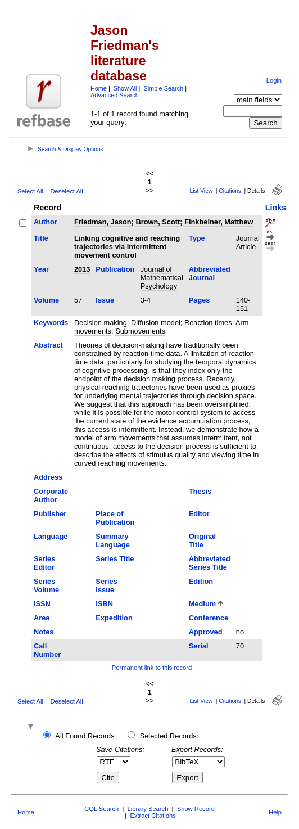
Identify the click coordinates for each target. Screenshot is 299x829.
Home (98, 88)
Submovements (140, 331)
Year (41, 269)
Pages (199, 300)
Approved (206, 632)
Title (41, 238)
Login (274, 80)
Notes (44, 632)
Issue (105, 300)
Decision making (100, 322)
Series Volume (46, 585)
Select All (30, 191)
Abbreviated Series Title (209, 563)
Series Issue (106, 585)
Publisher (50, 514)
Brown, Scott (157, 222)
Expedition (114, 618)
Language (50, 536)
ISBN (104, 604)
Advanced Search (114, 95)
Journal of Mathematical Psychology (162, 277)
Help (275, 812)
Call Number (47, 650)
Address (48, 477)
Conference (208, 618)
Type (197, 238)
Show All (125, 88)
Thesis (200, 491)
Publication (115, 269)
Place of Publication (115, 518)
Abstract (48, 345)
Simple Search (163, 88)
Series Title (115, 559)
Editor (199, 514)
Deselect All (66, 191)
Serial (199, 646)
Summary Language (112, 540)
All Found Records (84, 736)
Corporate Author (51, 495)
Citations (230, 191)
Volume (46, 300)
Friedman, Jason (103, 222)
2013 (82, 269)
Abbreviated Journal (209, 273)
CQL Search (101, 808)
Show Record (196, 808)
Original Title (202, 540)
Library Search (148, 808)
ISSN (42, 604)
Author (45, 222)
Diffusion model (155, 322)
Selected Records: (169, 736)
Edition (201, 581)
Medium (202, 604)
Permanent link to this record (152, 667)
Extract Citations (152, 815)
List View (201, 191)
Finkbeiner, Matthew (218, 222)
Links (276, 207)
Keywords (51, 322)
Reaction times (208, 322)
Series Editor (44, 563)
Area (41, 618)
